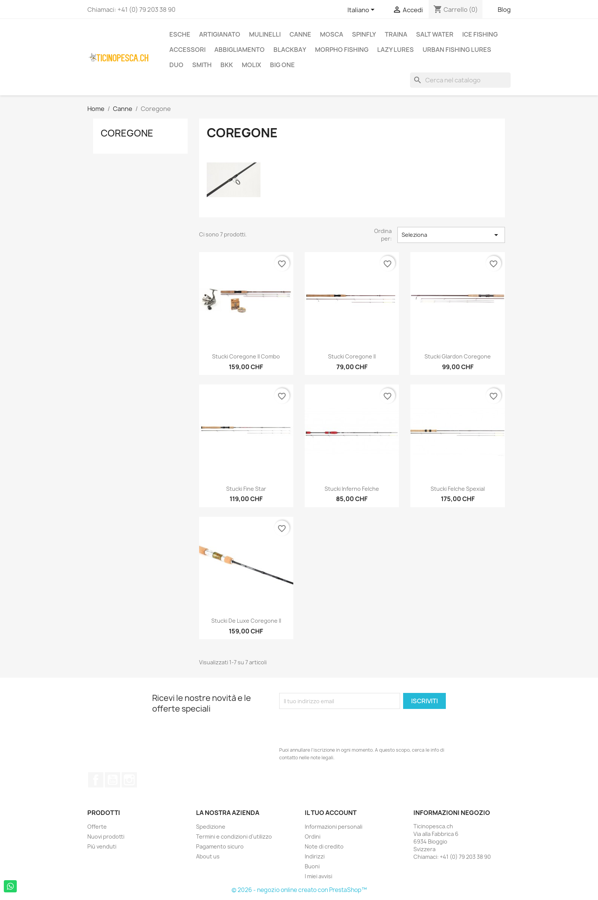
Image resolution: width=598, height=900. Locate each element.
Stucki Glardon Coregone (457, 356)
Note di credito (324, 846)
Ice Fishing (480, 34)
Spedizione (210, 826)
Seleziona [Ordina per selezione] (451, 234)
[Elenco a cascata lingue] (362, 10)
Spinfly (364, 34)
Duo (176, 65)
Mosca (331, 34)
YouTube (112, 780)
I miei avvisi (318, 876)
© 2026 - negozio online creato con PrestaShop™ (299, 890)
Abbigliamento (239, 49)
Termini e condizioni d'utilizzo (234, 836)
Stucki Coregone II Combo (246, 356)
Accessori (187, 49)
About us (208, 856)
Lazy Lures (395, 49)
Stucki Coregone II (352, 356)
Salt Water (434, 34)
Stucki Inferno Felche (352, 488)
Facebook (95, 780)
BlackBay (289, 49)
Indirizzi (315, 856)
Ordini (312, 836)
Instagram (129, 780)
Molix (251, 65)
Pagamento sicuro (220, 846)
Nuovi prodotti (105, 836)
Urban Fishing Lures (457, 49)
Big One (282, 65)
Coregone (127, 133)
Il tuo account (331, 812)
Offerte (97, 826)
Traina (396, 34)
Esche (179, 34)
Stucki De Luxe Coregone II (246, 620)
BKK (226, 65)
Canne (300, 34)
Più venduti (101, 846)
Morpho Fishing (341, 49)
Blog (504, 9)
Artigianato (219, 34)
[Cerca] (460, 80)
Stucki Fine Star (246, 488)
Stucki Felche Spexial (458, 488)
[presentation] (337, 727)
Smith (202, 65)
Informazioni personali (333, 826)
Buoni (312, 866)
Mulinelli (265, 34)
